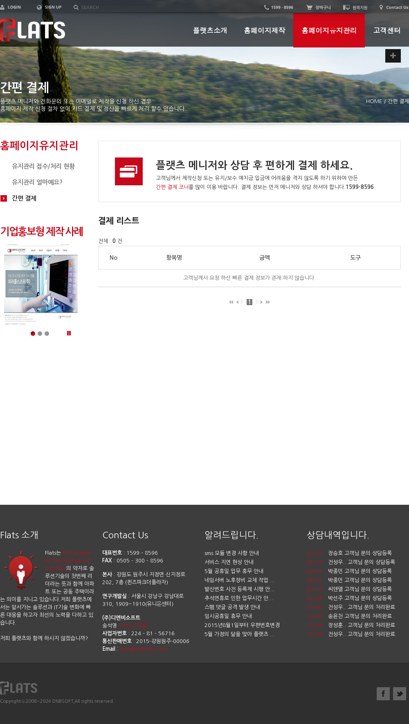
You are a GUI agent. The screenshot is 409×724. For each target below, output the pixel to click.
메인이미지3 (48, 334)
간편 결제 (24, 198)
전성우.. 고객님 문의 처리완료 (361, 607)
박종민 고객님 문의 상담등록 (360, 571)
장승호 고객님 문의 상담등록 (360, 553)
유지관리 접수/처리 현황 (43, 166)
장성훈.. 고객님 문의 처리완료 (361, 625)
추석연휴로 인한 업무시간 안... (238, 598)
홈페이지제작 (264, 30)
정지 (69, 334)
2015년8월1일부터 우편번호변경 (242, 625)
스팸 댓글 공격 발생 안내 (232, 607)
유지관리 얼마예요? (37, 182)
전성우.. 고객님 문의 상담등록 (361, 562)
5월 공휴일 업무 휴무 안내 (233, 571)
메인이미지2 (41, 334)
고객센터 (387, 30)
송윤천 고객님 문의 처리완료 (360, 616)
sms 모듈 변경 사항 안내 (231, 553)
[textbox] (122, 7)
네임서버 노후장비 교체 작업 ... (239, 580)
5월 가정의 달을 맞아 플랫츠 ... (239, 634)
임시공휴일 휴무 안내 (228, 616)
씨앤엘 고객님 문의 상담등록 (360, 589)
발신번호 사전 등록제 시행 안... (239, 589)
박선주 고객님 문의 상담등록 (360, 598)
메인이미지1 (34, 334)
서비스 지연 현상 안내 (229, 562)
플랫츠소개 (210, 30)
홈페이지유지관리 (329, 30)
